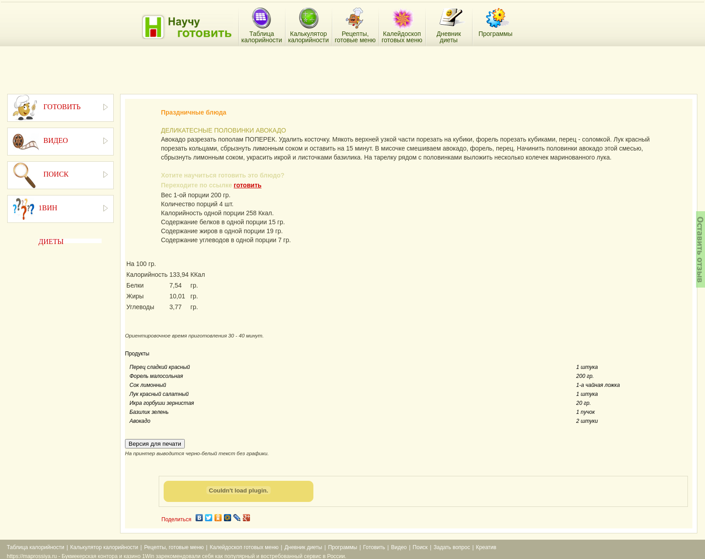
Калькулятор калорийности (104, 547)
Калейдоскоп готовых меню (244, 547)
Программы (342, 547)
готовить (248, 185)
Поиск (420, 547)
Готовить (374, 547)
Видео (399, 547)
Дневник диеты (303, 547)
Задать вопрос (451, 547)
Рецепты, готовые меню (174, 547)
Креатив (486, 547)
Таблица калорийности (35, 547)
